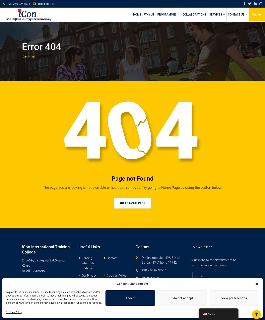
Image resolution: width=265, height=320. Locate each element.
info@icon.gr (46, 4)
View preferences (234, 298)
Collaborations (194, 14)
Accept (130, 298)
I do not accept (182, 298)
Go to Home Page (132, 203)
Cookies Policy (14, 312)
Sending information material (89, 263)
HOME (137, 14)
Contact (112, 258)
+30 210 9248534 (18, 4)
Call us (257, 14)
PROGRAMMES (167, 14)
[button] (257, 284)
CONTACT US (236, 14)
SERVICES (215, 14)
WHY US (149, 14)
